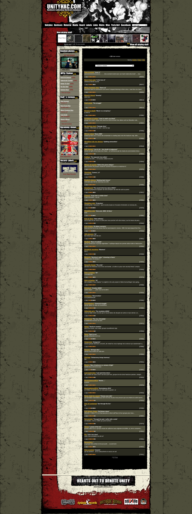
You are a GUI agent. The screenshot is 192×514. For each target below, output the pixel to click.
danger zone (68, 44)
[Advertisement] (115, 467)
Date (139, 60)
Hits (143, 60)
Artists (134, 60)
